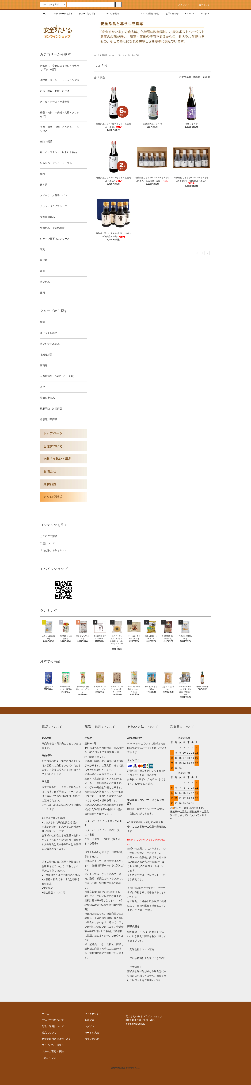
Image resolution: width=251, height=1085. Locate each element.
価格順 (196, 77)
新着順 (206, 77)
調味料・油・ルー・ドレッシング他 (116, 55)
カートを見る (92, 1032)
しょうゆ (135, 55)
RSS (44, 1057)
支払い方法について (53, 1020)
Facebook (187, 13)
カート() (202, 4)
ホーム (44, 13)
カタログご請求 (48, 536)
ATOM (52, 1057)
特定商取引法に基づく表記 (56, 1038)
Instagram (203, 13)
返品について (49, 1032)
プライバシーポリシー (54, 1045)
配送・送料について (53, 1026)
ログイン (89, 1026)
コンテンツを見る (108, 13)
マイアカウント (93, 1013)
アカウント (182, 4)
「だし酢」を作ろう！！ (53, 550)
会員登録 (89, 1020)
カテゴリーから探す (61, 13)
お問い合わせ (170, 13)
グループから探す (85, 13)
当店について (47, 543)
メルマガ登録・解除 (147, 13)
